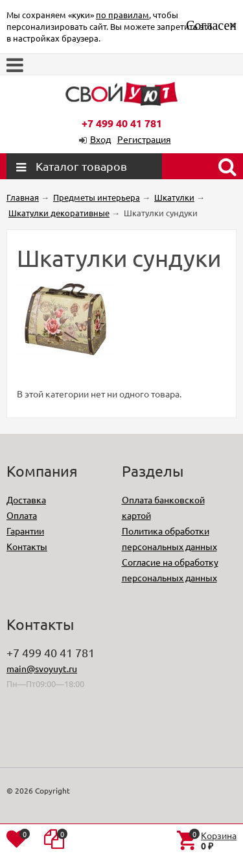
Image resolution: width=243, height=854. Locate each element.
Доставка (26, 499)
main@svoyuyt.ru (41, 668)
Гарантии (25, 530)
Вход (100, 139)
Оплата (21, 515)
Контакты (26, 546)
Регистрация (144, 139)
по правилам (122, 14)
